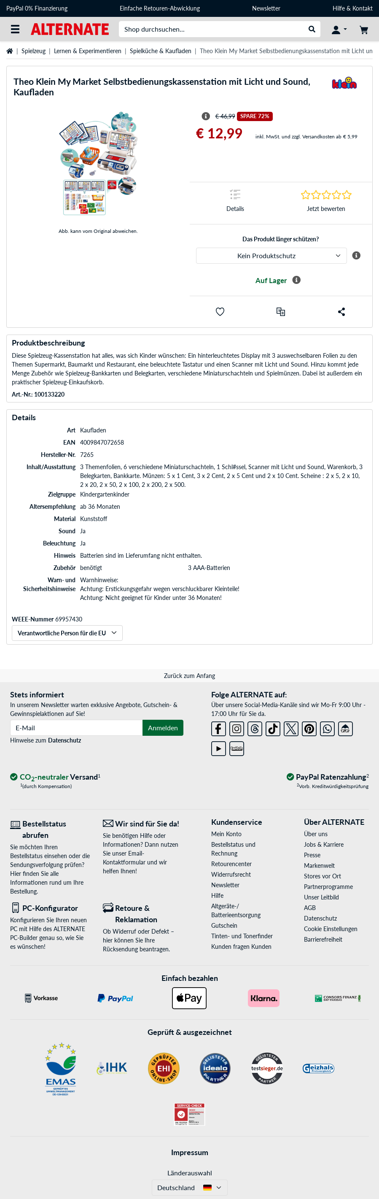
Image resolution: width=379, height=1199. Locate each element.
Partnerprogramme (328, 886)
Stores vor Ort (322, 876)
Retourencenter (231, 863)
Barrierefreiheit (323, 939)
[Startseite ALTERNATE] (70, 28)
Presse (312, 855)
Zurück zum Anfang (189, 675)
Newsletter (266, 8)
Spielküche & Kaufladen (160, 50)
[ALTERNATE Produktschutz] (271, 256)
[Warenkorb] (364, 29)
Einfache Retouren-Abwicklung (160, 8)
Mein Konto (226, 833)
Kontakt (362, 8)
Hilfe (339, 8)
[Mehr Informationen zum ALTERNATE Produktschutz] (356, 256)
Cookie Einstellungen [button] (330, 928)
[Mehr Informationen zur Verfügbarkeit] (296, 280)
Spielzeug (34, 50)
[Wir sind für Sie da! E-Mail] (143, 823)
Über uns (316, 833)
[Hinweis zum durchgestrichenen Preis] (205, 116)
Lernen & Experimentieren (87, 50)
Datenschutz (64, 740)
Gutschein (224, 925)
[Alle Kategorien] (15, 29)
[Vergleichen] (281, 312)
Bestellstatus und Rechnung (233, 849)
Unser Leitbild (321, 897)
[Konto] (339, 29)
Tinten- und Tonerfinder (242, 936)
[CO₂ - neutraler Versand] (55, 777)
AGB (310, 907)
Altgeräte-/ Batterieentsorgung (236, 910)
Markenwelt (319, 865)
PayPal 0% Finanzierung (36, 8)
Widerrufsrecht (231, 874)
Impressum (189, 1152)
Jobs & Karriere (324, 844)
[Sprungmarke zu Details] (235, 203)
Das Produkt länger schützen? (280, 239)
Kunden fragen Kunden (241, 946)
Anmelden (163, 728)
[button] (220, 312)
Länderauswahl (189, 1173)
